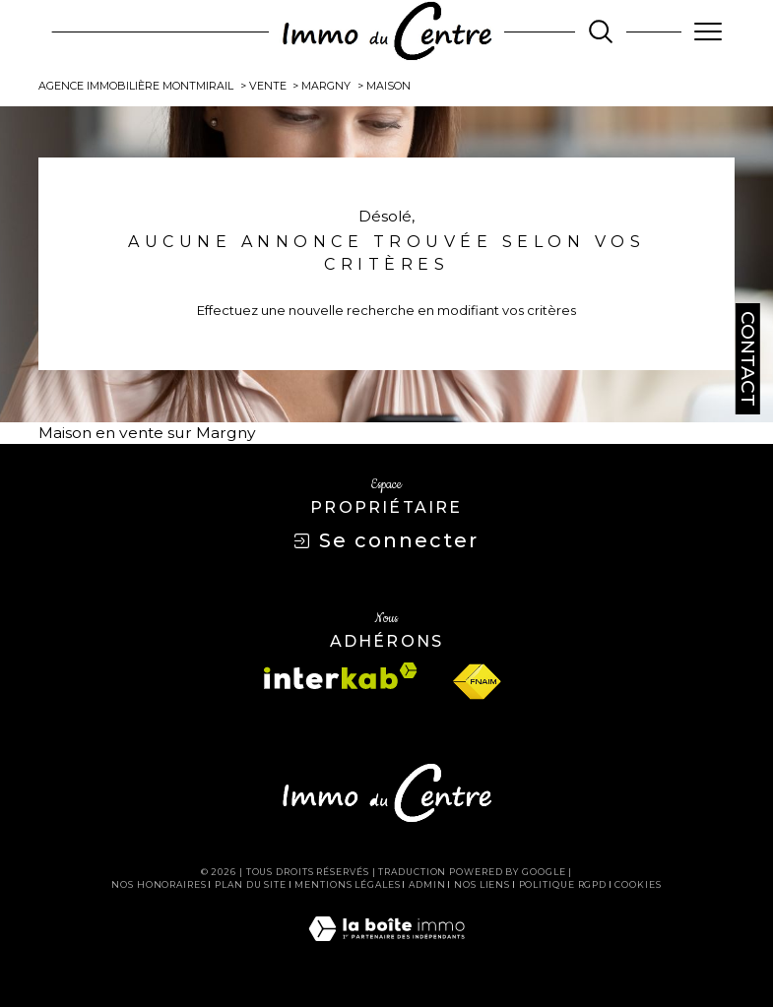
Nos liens (482, 884)
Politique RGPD (563, 884)
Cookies (637, 885)
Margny (326, 86)
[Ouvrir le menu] (708, 31)
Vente (268, 86)
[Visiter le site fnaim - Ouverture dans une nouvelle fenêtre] (476, 682)
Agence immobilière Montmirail (135, 86)
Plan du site (251, 884)
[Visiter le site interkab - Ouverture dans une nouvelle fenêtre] (341, 675)
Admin (427, 884)
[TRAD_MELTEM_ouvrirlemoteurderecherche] (600, 31)
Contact (748, 359)
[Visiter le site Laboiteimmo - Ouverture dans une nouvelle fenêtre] (386, 949)
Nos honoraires (159, 884)
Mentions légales (347, 884)
